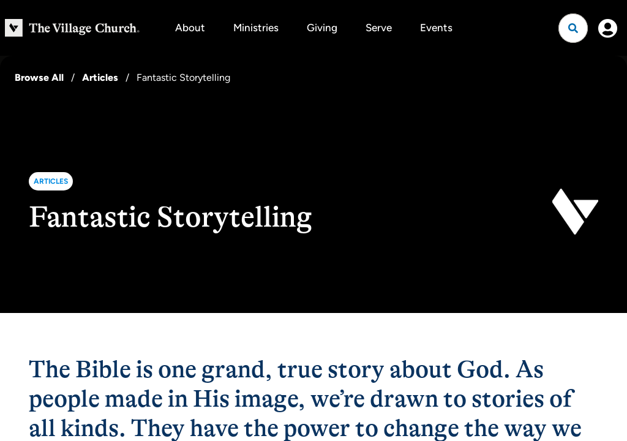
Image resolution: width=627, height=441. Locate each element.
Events (436, 27)
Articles (100, 77)
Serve (379, 27)
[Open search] (573, 28)
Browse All (39, 77)
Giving (322, 27)
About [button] (190, 27)
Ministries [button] (256, 27)
